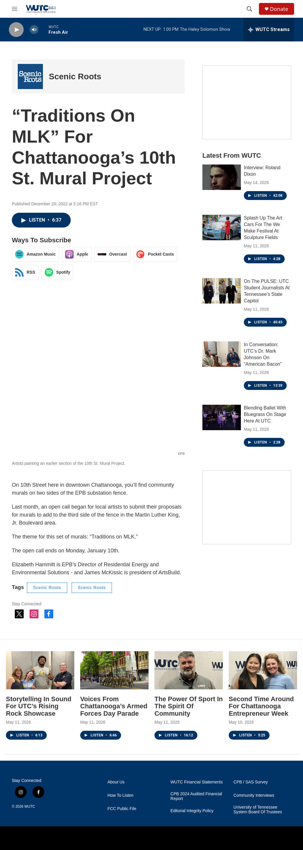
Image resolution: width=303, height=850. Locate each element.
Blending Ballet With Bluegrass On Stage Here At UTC (265, 414)
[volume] (34, 29)
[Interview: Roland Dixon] (221, 177)
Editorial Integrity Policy (192, 811)
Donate (279, 9)
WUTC (29, 806)
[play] (16, 29)
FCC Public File (121, 809)
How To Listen (120, 795)
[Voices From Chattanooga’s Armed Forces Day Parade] (114, 670)
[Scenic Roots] (30, 76)
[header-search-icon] (249, 9)
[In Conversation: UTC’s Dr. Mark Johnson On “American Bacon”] (221, 354)
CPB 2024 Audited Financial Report (196, 796)
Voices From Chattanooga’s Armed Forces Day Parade (113, 706)
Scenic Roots (75, 76)
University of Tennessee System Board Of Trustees (257, 809)
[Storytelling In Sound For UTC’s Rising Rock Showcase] (40, 670)
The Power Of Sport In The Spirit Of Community (188, 706)
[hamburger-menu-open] (14, 9)
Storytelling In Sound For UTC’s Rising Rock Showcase (38, 706)
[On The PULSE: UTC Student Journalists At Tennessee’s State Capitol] (221, 291)
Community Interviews (253, 795)
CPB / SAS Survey (250, 782)
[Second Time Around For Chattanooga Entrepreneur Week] (263, 670)
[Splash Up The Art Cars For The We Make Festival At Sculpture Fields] (221, 227)
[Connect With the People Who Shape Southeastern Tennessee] (247, 102)
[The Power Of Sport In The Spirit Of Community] (188, 670)
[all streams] (269, 29)
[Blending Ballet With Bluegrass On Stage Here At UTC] (221, 417)
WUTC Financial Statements (196, 782)
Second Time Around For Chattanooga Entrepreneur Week (261, 706)
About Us (116, 782)
